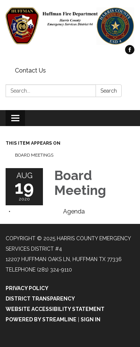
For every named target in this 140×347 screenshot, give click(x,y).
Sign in (90, 319)
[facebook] (129, 52)
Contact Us (30, 70)
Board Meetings (34, 155)
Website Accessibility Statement (55, 309)
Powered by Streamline (41, 319)
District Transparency (40, 299)
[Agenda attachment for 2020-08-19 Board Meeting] (74, 211)
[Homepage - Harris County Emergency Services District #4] (70, 26)
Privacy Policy (27, 288)
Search (108, 91)
